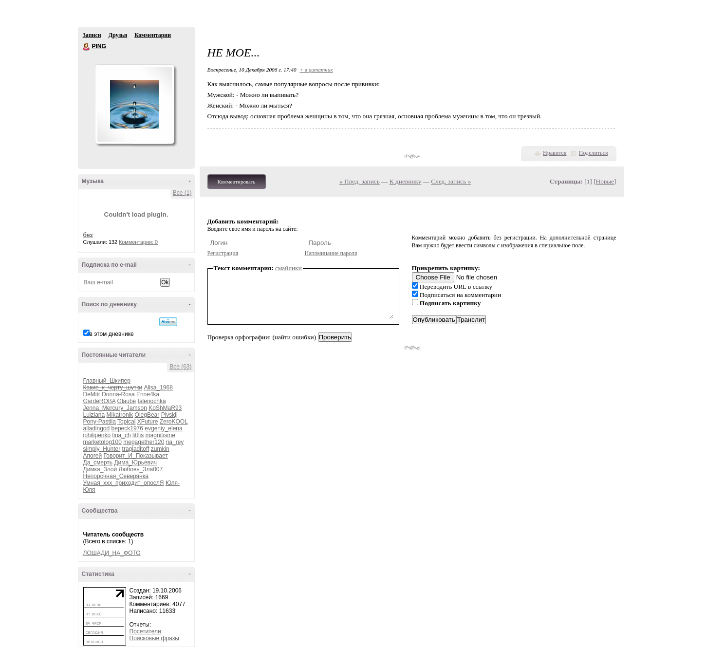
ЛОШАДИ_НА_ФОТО (112, 553)
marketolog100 (102, 442)
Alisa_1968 (158, 387)
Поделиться (593, 152)
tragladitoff (135, 448)
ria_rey (175, 442)
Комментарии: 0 (138, 242)
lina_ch (121, 435)
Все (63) (180, 366)
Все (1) (182, 192)
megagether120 (143, 442)
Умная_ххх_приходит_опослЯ (123, 483)
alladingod (96, 428)
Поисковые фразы (154, 638)
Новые (605, 181)
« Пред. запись (359, 181)
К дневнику (406, 181)
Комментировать (237, 182)
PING (87, 47)
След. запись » (451, 181)
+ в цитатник (316, 70)
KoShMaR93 (165, 408)
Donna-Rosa (118, 394)
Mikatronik (120, 414)
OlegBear (147, 414)
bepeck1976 (127, 428)
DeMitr (91, 394)
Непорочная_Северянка (116, 476)
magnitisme (160, 435)
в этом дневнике (112, 334)
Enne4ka (147, 394)
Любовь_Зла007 (141, 469)
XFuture (147, 421)
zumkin (160, 448)
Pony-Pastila (99, 421)
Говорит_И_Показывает (136, 455)
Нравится (554, 152)
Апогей (92, 455)
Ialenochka (152, 401)
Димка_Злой (100, 469)
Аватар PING (134, 104)
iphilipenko (97, 435)
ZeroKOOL (174, 421)
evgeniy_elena (163, 428)
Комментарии (152, 35)
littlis (138, 435)
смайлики (288, 268)
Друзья (118, 35)
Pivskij (169, 414)
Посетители (145, 631)
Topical (126, 421)
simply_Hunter (102, 448)
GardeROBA (99, 401)
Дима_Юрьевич (135, 462)
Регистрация (223, 253)
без (88, 235)
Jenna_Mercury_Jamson (115, 408)
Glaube (126, 401)
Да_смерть (98, 462)
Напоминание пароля (331, 253)
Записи (92, 35)
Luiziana (94, 414)
